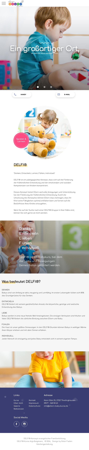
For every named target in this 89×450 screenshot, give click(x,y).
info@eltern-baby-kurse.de (56, 406)
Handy (23, 94)
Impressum (34, 403)
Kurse (16, 400)
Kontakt (32, 400)
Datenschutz (34, 406)
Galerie (17, 406)
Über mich (18, 403)
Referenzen (19, 409)
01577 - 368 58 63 (51, 403)
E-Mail (67, 94)
